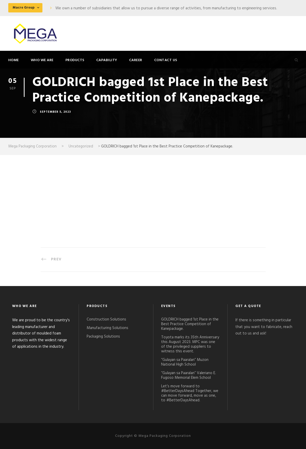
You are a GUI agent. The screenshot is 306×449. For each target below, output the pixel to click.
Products (74, 60)
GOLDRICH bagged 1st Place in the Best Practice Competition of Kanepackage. (190, 324)
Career (135, 60)
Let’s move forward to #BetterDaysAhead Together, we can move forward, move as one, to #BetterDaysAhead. (189, 393)
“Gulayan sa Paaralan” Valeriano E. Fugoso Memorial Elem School (188, 375)
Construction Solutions (106, 319)
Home (13, 60)
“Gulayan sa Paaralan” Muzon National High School (184, 362)
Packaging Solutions (103, 336)
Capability (106, 60)
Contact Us (165, 60)
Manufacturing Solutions (107, 328)
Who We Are (42, 60)
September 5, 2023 (55, 112)
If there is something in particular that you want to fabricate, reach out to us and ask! (263, 327)
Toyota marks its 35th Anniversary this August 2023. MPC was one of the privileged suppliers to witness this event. (190, 344)
